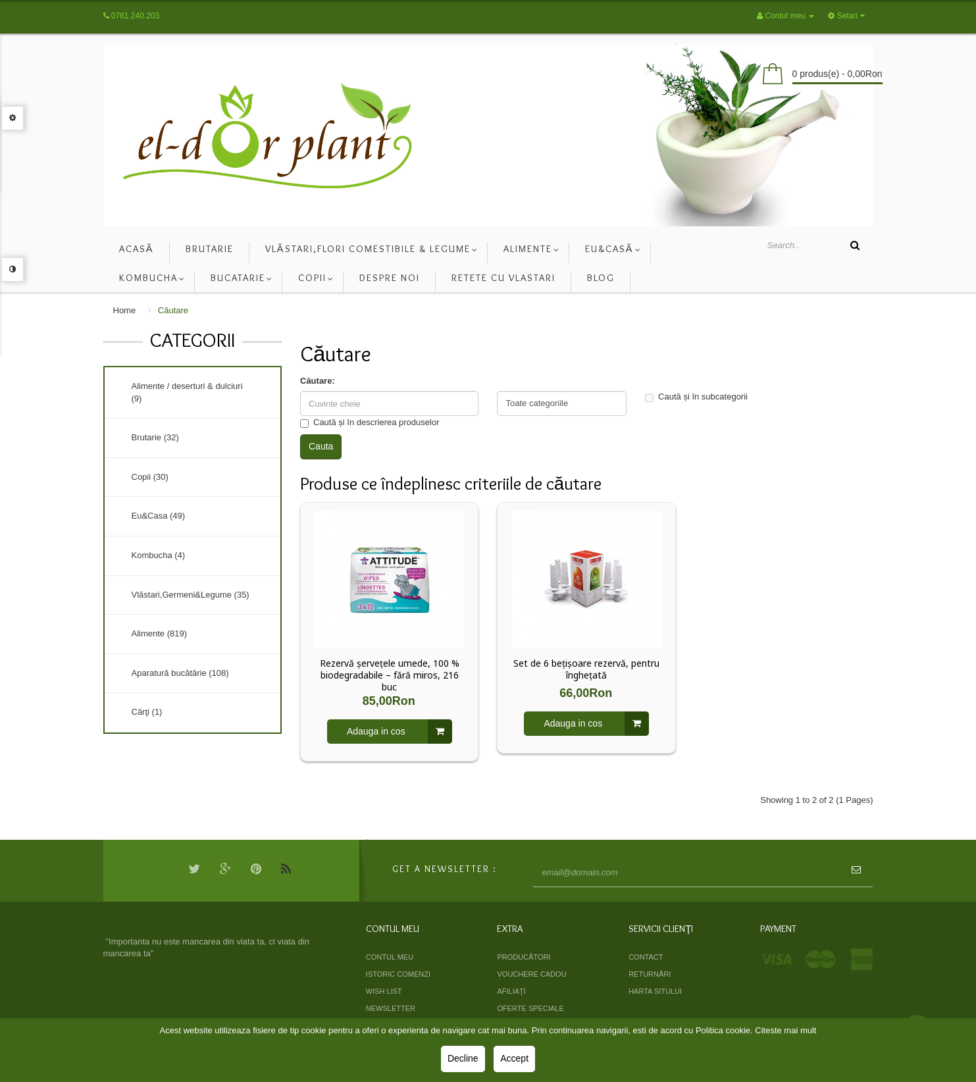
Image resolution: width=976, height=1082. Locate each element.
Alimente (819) (160, 633)
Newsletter (390, 1008)
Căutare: (317, 381)
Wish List (384, 991)
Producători (523, 957)
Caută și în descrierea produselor (370, 422)
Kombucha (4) (159, 555)
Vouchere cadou (531, 974)
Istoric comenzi (398, 974)
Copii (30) (150, 477)
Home (124, 310)
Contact (646, 957)
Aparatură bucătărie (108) (180, 673)
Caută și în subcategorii (696, 397)
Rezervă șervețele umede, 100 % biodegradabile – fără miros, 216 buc (389, 675)
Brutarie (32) (155, 437)
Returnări (650, 974)
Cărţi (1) (147, 712)
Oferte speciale (530, 1008)
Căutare (173, 310)
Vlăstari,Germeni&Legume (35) (190, 595)
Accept (514, 1058)
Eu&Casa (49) (159, 516)
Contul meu (389, 957)
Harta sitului (655, 991)
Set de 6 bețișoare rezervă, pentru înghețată (586, 669)
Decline (463, 1058)
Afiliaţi (511, 991)
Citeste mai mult (785, 1030)
